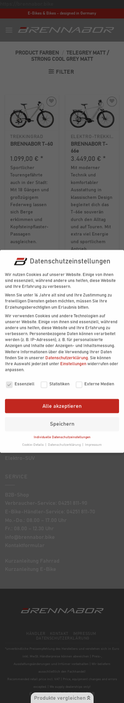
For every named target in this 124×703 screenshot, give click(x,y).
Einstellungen (73, 359)
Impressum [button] (93, 440)
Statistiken (55, 380)
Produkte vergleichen (62, 698)
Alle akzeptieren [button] (62, 401)
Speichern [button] (62, 419)
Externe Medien (95, 380)
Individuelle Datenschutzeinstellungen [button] (62, 432)
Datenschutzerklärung (66, 353)
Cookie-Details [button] (33, 440)
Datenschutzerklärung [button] (65, 440)
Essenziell (20, 380)
